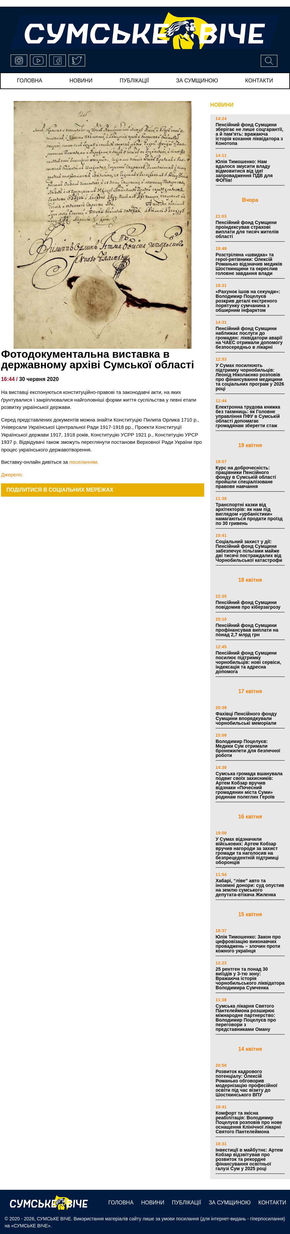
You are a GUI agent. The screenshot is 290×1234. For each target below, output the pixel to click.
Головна (29, 80)
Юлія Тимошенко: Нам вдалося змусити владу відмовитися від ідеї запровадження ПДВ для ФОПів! (244, 171)
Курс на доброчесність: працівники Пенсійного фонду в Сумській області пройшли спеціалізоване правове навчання (246, 477)
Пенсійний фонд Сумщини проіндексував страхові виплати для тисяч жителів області (247, 229)
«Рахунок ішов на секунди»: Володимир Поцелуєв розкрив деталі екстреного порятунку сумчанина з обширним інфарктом (248, 301)
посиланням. (84, 462)
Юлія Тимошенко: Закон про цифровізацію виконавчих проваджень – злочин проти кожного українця (248, 943)
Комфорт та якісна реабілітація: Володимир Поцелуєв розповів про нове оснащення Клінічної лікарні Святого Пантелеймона (249, 1122)
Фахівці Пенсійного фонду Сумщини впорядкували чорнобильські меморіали (246, 718)
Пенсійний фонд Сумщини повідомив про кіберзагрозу (248, 605)
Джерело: (12, 474)
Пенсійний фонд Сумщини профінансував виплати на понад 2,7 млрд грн (247, 630)
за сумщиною (197, 80)
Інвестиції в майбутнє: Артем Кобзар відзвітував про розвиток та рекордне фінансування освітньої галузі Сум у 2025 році (249, 1159)
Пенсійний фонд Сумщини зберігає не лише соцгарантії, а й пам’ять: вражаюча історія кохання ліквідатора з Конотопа (249, 134)
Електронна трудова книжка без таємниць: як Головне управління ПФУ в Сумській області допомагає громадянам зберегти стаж (248, 416)
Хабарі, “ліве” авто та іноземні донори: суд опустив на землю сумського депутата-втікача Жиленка (250, 887)
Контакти (259, 80)
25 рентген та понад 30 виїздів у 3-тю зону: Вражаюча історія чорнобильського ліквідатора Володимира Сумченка (250, 978)
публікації (134, 80)
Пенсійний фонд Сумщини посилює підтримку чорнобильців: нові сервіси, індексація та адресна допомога (248, 662)
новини (81, 80)
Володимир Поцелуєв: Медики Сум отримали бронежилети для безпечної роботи (248, 748)
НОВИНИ (221, 105)
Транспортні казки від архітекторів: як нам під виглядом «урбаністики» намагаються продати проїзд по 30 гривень (249, 514)
